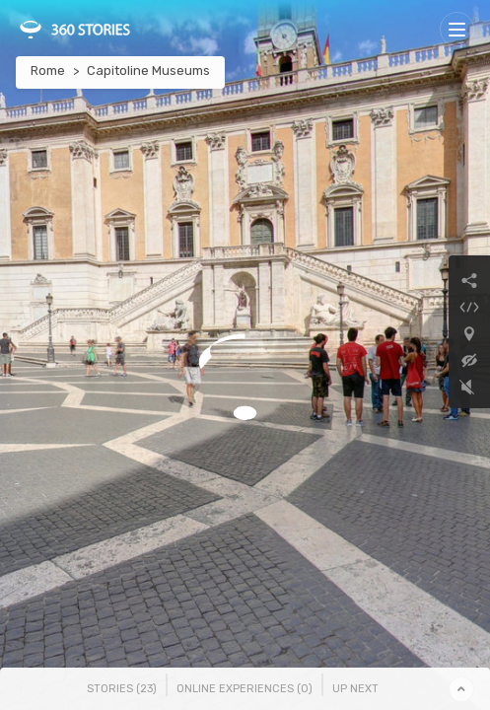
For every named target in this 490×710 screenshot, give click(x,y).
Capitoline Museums (148, 70)
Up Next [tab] (355, 688)
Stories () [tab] (122, 688)
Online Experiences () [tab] (244, 688)
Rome (48, 70)
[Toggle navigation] (457, 29)
